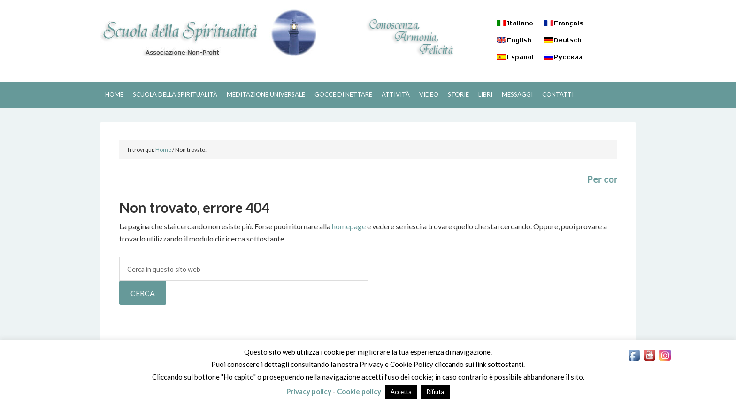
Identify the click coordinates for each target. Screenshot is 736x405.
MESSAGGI (517, 94)
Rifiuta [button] (435, 392)
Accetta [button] (401, 392)
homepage (349, 226)
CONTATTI (558, 94)
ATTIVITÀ (396, 94)
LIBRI (485, 94)
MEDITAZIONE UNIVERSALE (266, 94)
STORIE (458, 94)
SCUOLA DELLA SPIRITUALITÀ (208, 32)
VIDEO (428, 94)
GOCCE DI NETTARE (343, 94)
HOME (114, 94)
